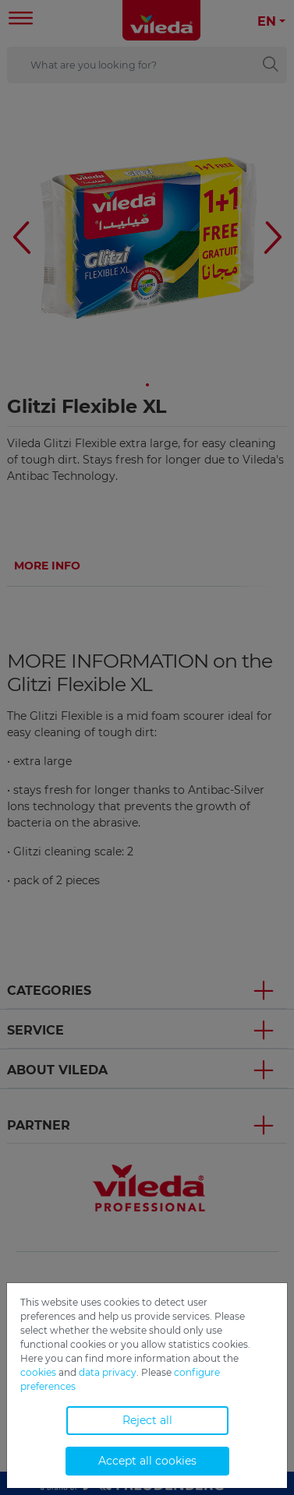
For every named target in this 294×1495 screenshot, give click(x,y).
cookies (38, 1372)
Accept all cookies (147, 1461)
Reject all (147, 1420)
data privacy (107, 1372)
